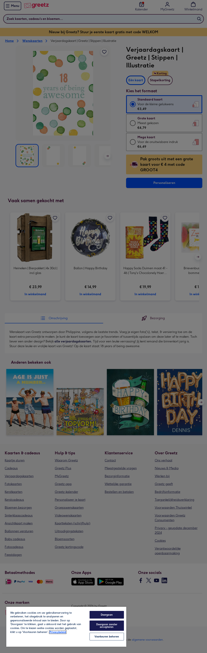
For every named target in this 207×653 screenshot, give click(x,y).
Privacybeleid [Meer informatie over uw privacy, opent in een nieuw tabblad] (57, 632)
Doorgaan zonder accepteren (106, 625)
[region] (66, 626)
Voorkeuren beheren (106, 636)
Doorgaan (107, 614)
